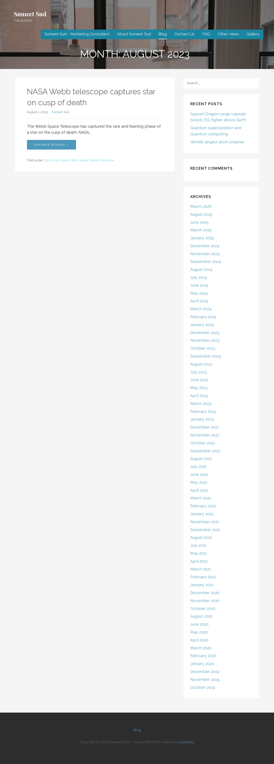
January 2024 (202, 324)
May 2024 (199, 293)
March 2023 (200, 403)
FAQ (206, 34)
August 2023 (201, 364)
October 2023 (202, 348)
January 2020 (202, 663)
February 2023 (203, 411)
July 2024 (198, 277)
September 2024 (205, 261)
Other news (228, 34)
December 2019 (204, 671)
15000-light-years (56, 160)
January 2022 (202, 514)
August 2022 (201, 458)
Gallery (253, 34)
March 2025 (200, 230)
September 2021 (205, 529)
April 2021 (199, 561)
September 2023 (205, 356)
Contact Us (184, 34)
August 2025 (201, 214)
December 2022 (204, 427)
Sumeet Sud (30, 14)
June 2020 (199, 624)
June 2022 (199, 474)
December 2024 (204, 246)
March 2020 (200, 648)
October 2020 (202, 608)
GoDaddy (186, 742)
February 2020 (203, 655)
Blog (162, 34)
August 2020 (201, 616)
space (84, 160)
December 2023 (204, 332)
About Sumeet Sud (134, 34)
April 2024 (199, 301)
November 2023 (204, 340)
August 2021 (201, 537)
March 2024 (200, 309)
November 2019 (204, 679)
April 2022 (199, 490)
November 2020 (205, 600)
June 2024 (199, 285)
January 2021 (201, 585)
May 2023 (198, 387)
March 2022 (200, 498)
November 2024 (205, 254)
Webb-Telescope (101, 160)
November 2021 (204, 522)
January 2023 (202, 419)
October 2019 (202, 687)
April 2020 (199, 640)
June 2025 (199, 222)
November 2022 (204, 435)
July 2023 (198, 372)
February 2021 (203, 577)
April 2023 (199, 395)
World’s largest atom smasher (217, 142)
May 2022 (198, 482)
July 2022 (198, 466)
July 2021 (198, 545)
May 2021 (198, 553)
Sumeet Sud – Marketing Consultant (77, 34)
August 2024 (201, 269)
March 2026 (200, 206)
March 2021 (200, 569)
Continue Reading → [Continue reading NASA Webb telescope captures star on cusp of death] (51, 144)
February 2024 (203, 317)
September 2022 (205, 451)
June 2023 (199, 380)
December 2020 (204, 592)
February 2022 (203, 506)
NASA (74, 160)
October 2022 (202, 443)
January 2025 (202, 238)
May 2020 (199, 632)
